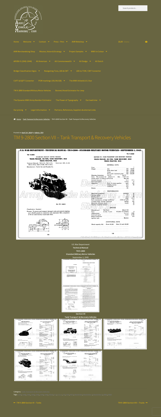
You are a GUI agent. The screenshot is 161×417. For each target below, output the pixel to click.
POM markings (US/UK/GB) (50, 80)
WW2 (105, 394)
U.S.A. (59, 394)
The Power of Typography (67, 100)
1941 (28, 394)
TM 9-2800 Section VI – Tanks (28, 402)
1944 (41, 394)
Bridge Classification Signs (25, 71)
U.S (55, 394)
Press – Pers (59, 41)
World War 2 (87, 394)
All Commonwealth (63, 61)
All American (41, 61)
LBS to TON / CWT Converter (88, 71)
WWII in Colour (97, 51)
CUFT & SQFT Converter (24, 80)
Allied (51, 394)
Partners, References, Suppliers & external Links (75, 110)
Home (16, 41)
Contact (42, 41)
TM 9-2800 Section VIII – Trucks (131, 402)
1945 (46, 394)
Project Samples (76, 51)
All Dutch (99, 61)
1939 (19, 394)
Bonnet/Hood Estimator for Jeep (69, 90)
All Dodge (83, 61)
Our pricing (18, 110)
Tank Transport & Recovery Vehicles (36, 119)
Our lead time (91, 100)
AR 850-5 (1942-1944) (23, 61)
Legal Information (39, 110)
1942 (33, 394)
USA (67, 394)
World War (78, 394)
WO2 (72, 394)
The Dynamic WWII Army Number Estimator (32, 100)
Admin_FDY (39, 132)
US (64, 394)
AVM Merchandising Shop (24, 51)
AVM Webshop (78, 41)
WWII (110, 394)
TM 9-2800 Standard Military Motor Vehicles (32, 90)
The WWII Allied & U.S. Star (80, 80)
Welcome (27, 41)
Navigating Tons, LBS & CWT (56, 71)
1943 (37, 394)
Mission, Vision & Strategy (50, 51)
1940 (24, 394)
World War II (98, 394)
